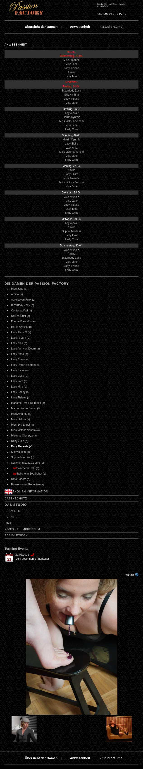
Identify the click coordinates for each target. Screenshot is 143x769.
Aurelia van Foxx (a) (23, 299)
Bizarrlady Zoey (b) (22, 305)
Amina (71, 72)
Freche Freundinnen (23, 321)
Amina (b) (17, 294)
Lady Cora (71, 129)
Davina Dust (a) (20, 316)
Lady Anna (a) (19, 354)
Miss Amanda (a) (21, 413)
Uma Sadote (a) (20, 479)
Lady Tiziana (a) (20, 397)
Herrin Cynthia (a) (22, 326)
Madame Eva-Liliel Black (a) (28, 403)
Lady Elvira (71, 143)
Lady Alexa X (71, 113)
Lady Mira (72, 76)
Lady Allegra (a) (20, 337)
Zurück (130, 574)
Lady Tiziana (71, 68)
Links (9, 523)
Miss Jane (71, 64)
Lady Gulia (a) (19, 375)
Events (11, 517)
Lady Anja (72, 147)
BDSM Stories (16, 511)
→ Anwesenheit (78, 27)
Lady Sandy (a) (20, 392)
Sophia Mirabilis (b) (22, 457)
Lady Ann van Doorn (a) (25, 348)
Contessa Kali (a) (21, 310)
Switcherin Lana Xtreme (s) (27, 462)
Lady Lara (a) (19, 381)
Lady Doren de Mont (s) (25, 364)
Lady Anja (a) (19, 343)
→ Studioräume (110, 27)
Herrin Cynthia (71, 117)
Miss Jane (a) (19, 288)
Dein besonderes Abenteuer (32, 558)
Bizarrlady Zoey (71, 90)
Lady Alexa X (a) (21, 332)
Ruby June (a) (19, 441)
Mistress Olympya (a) (24, 435)
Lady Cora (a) (19, 359)
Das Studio (16, 504)
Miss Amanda (71, 60)
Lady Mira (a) (19, 386)
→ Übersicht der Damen (39, 27)
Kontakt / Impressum (22, 529)
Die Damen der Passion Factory (37, 283)
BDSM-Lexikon (16, 535)
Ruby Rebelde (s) (21, 446)
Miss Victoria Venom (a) (25, 430)
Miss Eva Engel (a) (22, 424)
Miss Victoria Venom (71, 121)
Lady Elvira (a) (20, 370)
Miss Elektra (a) (20, 419)
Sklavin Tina (71, 94)
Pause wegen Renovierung (27, 484)
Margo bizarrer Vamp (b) (26, 408)
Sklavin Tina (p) (20, 451)
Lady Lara (71, 235)
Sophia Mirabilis (71, 231)
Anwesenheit (16, 44)
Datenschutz (16, 498)
